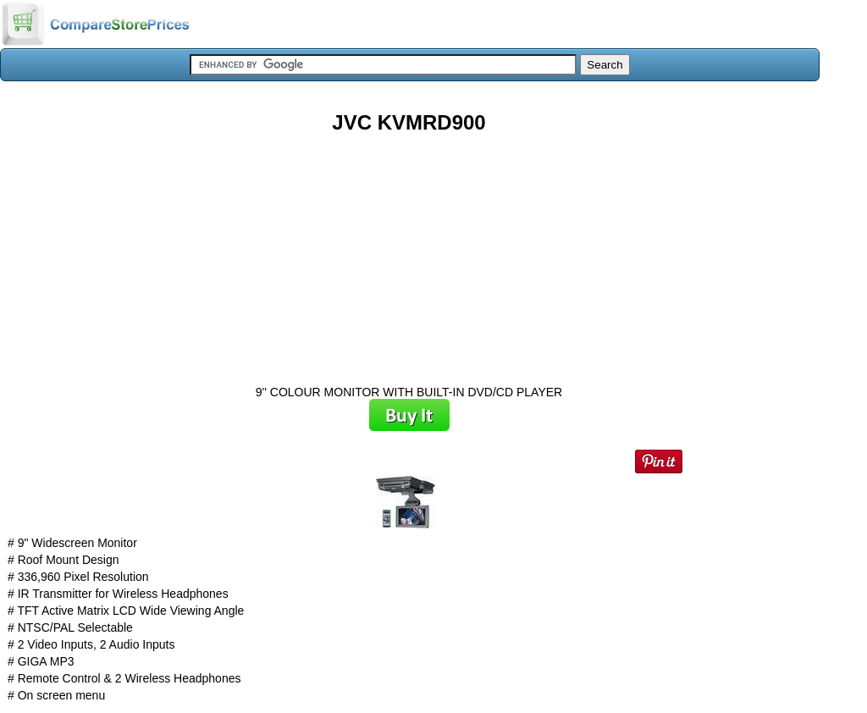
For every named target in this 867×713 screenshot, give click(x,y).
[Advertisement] (409, 253)
